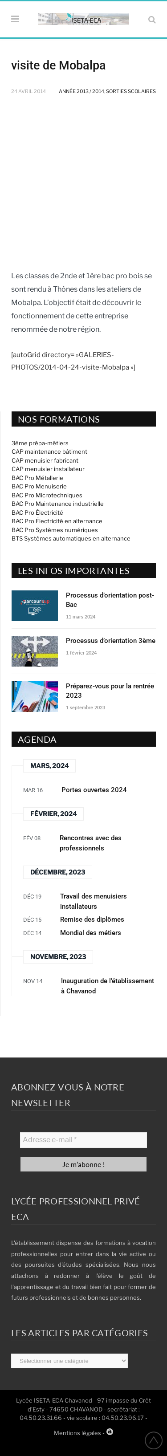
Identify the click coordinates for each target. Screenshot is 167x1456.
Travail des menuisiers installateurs (93, 901)
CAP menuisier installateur (48, 468)
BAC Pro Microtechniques (47, 495)
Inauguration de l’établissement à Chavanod (107, 986)
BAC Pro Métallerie (37, 477)
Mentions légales (77, 1432)
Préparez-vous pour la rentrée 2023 (110, 691)
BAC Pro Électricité (37, 512)
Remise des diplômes (92, 919)
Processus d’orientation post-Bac (110, 600)
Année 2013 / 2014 (81, 91)
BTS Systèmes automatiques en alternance (71, 538)
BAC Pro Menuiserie (39, 486)
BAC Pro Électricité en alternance (57, 521)
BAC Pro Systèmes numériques (55, 529)
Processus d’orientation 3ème (110, 641)
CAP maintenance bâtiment (49, 451)
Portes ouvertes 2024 (94, 790)
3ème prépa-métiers (40, 443)
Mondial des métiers (90, 933)
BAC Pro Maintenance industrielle (58, 503)
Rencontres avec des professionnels (91, 843)
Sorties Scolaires (131, 91)
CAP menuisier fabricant (45, 460)
